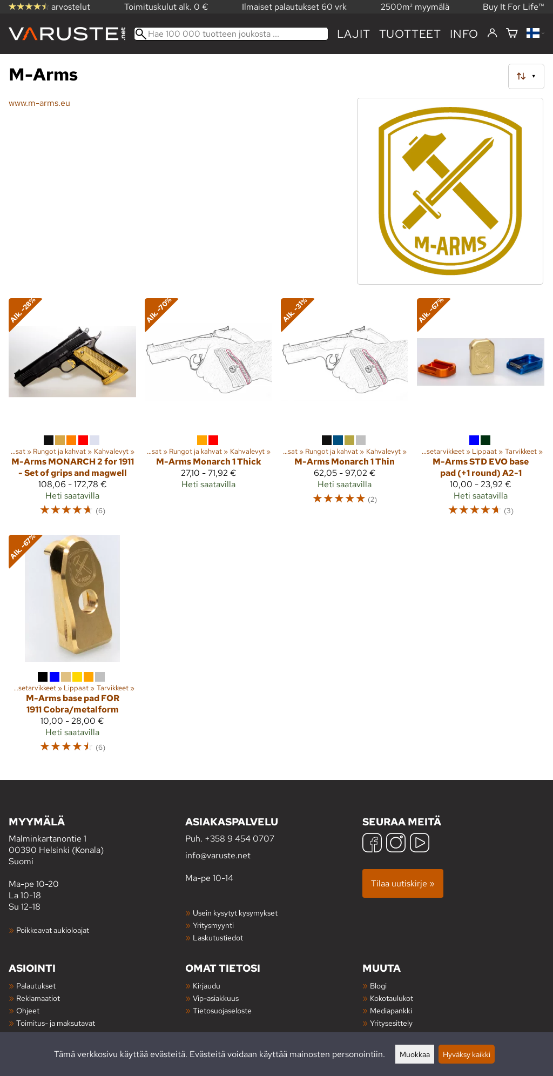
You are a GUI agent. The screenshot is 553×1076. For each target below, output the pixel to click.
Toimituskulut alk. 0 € (166, 6)
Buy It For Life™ (513, 6)
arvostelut (49, 6)
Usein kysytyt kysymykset (235, 912)
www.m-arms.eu (39, 103)
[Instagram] (396, 844)
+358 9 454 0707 (239, 838)
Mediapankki (391, 1010)
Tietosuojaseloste (222, 1010)
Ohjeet (27, 1010)
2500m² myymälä (415, 6)
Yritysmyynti (213, 925)
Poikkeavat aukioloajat (52, 930)
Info (464, 33)
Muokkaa (415, 1054)
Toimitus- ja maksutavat (55, 1023)
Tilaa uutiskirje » (403, 883)
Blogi (378, 985)
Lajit (353, 33)
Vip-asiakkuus (216, 998)
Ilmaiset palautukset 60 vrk (294, 6)
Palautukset (36, 985)
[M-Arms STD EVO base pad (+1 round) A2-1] (480, 412)
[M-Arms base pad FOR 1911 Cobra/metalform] (72, 649)
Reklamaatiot (38, 998)
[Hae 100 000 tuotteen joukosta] (231, 34)
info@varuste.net (218, 855)
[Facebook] (372, 844)
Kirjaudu (206, 985)
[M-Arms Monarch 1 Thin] (344, 412)
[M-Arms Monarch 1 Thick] (208, 412)
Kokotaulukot (391, 998)
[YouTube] (419, 844)
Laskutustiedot (218, 937)
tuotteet (410, 33)
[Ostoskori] (512, 34)
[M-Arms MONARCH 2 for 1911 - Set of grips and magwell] (72, 412)
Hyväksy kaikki (466, 1054)
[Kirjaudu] (492, 33)
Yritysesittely (391, 1023)
